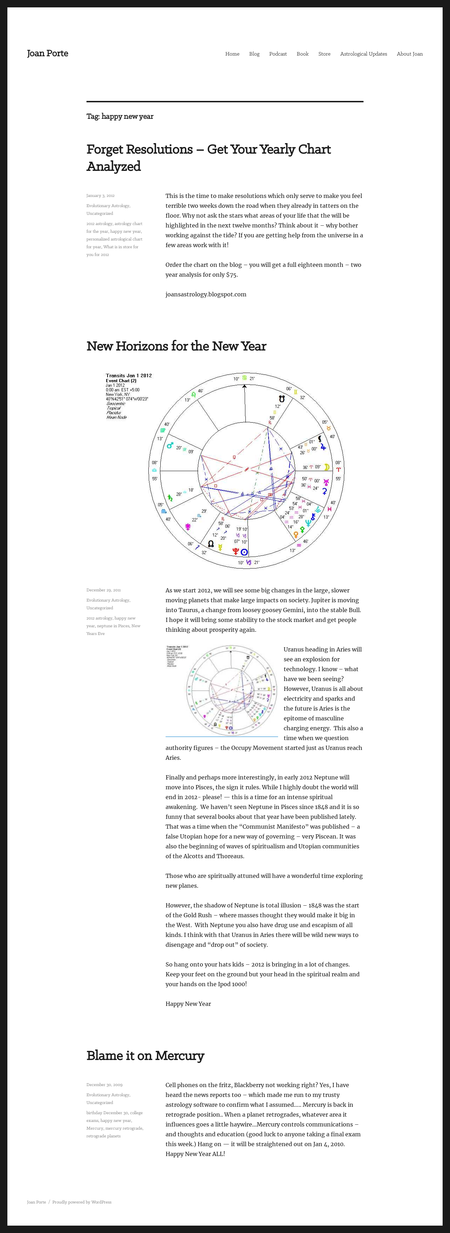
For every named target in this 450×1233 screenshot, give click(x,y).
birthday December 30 (107, 1113)
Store (324, 54)
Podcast (278, 54)
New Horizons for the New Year (176, 347)
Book (303, 54)
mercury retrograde (123, 1128)
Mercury (94, 1128)
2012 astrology (99, 223)
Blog (254, 54)
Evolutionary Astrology (107, 206)
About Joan (410, 54)
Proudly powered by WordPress (81, 1202)
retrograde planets (103, 1136)
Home (232, 54)
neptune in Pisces (113, 626)
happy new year (125, 231)
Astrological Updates (363, 54)
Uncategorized (99, 213)
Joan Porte (47, 54)
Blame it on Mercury (145, 1056)
